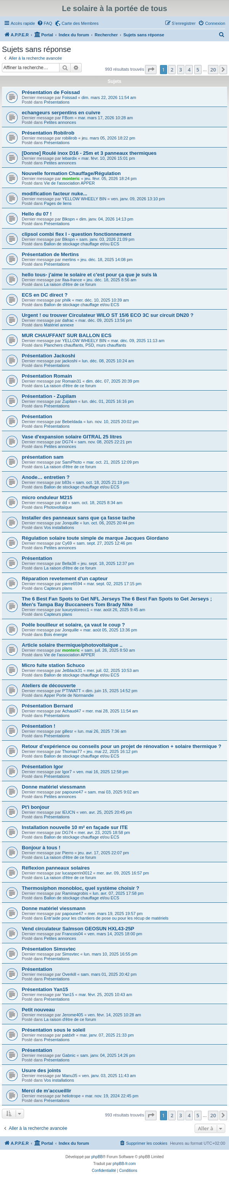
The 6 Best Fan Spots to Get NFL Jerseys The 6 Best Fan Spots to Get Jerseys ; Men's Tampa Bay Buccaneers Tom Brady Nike (117, 601)
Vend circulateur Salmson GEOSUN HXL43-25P (78, 928)
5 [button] (198, 69)
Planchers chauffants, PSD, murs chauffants (85, 345)
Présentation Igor (42, 766)
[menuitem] (44, 23)
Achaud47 (71, 711)
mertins (69, 259)
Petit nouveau (38, 1009)
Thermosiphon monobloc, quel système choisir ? (80, 888)
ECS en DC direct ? (45, 295)
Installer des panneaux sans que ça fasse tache (78, 518)
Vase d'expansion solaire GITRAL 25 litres (72, 437)
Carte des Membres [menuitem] (80, 23)
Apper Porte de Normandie (69, 695)
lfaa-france (72, 279)
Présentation (37, 416)
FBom (67, 117)
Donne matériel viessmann (53, 787)
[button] (150, 69)
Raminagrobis (75, 893)
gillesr (67, 731)
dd (64, 502)
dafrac (68, 320)
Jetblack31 (72, 670)
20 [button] (213, 69)
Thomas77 (72, 751)
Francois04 (72, 933)
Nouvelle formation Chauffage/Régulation (71, 173)
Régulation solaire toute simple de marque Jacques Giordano (95, 538)
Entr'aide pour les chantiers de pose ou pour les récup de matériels (106, 918)
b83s (66, 482)
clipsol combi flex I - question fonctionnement (76, 234)
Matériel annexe (59, 325)
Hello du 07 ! (37, 214)
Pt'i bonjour (36, 807)
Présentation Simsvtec (49, 949)
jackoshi (69, 361)
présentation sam (42, 457)
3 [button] (180, 69)
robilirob (69, 138)
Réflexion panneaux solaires (56, 868)
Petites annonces (60, 122)
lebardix (69, 158)
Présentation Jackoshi (48, 356)
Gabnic (69, 1055)
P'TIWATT (71, 690)
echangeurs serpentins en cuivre (61, 112)
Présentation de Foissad (51, 92)
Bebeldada (72, 421)
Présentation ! (38, 726)
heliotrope (71, 1096)
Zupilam (69, 401)
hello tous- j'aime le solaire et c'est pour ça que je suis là (89, 274)
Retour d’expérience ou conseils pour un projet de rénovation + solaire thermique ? (121, 746)
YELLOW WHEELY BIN (84, 198)
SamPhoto (72, 462)
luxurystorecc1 (75, 609)
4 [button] (189, 69)
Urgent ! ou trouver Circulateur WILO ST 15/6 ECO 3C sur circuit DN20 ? (108, 315)
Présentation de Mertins (50, 254)
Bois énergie (55, 634)
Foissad (69, 97)
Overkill (69, 974)
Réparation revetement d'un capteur (65, 578)
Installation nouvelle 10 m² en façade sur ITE (75, 827)
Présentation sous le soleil (53, 1030)
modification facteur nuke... (54, 193)
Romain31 (71, 381)
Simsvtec (70, 954)
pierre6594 (72, 583)
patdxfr (68, 1035)
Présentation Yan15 (45, 989)
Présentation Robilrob (48, 133)
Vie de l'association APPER (69, 183)
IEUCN (68, 812)
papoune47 (72, 792)
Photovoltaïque (58, 507)
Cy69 (67, 543)
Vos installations (59, 527)
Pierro (67, 852)
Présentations (56, 102)
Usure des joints (41, 1070)
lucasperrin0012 (77, 873)
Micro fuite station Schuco (53, 665)
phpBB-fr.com (124, 1164)
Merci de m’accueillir (46, 1091)
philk (66, 300)
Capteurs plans (58, 588)
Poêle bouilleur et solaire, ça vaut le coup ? (73, 625)
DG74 (67, 442)
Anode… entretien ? (45, 477)
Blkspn (68, 219)
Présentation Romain (47, 376)
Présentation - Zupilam (49, 396)
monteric (71, 178)
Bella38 (69, 563)
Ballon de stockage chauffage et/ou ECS (81, 244)
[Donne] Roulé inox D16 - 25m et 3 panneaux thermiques (89, 153)
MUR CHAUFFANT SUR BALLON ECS (66, 335)
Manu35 (69, 1075)
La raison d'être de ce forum (70, 284)
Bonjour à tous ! (41, 847)
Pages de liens (57, 203)
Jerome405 (72, 1014)
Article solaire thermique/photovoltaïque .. (72, 645)
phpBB (97, 1157)
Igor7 (67, 771)
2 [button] (172, 69)
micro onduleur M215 (47, 497)
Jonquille (70, 523)
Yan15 (68, 994)
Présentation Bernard (47, 706)
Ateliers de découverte (49, 685)
